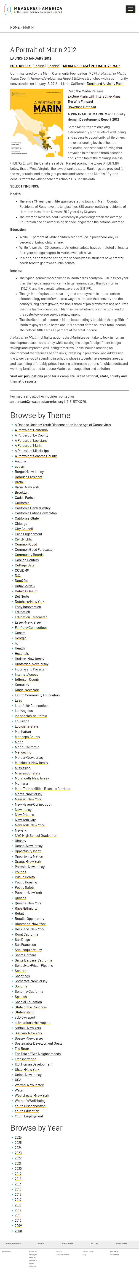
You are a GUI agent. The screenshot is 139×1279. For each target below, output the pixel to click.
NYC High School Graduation (36, 835)
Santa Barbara (25, 955)
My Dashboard (114, 1255)
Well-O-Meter (114, 1252)
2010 (18, 1220)
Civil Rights (23, 539)
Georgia (21, 638)
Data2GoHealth (26, 591)
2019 (18, 1174)
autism (20, 466)
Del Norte (22, 596)
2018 (18, 1179)
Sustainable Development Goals (38, 1043)
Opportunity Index (28, 851)
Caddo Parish (25, 498)
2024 (18, 1148)
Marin (19, 742)
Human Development (13, 1243)
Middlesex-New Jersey (31, 763)
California (22, 503)
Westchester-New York (32, 1095)
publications (33, 376)
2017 (18, 1184)
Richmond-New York (30, 924)
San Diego (22, 939)
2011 (18, 1215)
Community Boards (29, 555)
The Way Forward (80, 102)
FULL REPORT (21, 66)
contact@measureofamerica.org (39, 401)
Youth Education (27, 1111)
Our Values (33, 1252)
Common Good (26, 544)
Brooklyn (21, 492)
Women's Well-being (30, 1101)
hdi (17, 643)
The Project (33, 1255)
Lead (18, 700)
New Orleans (24, 815)
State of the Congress (31, 1007)
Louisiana (22, 721)
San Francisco (25, 945)
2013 (18, 1205)
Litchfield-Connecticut (32, 706)
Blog (84, 1255)
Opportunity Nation (29, 856)
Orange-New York (28, 861)
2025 (18, 1143)
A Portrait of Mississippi (32, 451)
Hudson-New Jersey (29, 659)
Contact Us (33, 1260)
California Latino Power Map (36, 513)
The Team (32, 1258)
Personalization (121, 1243)
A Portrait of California (31, 430)
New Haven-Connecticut (33, 804)
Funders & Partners (62, 1255)
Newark (21, 830)
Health (20, 648)
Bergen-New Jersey (29, 472)
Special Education (28, 1002)
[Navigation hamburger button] (131, 9)
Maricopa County (27, 737)
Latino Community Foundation (37, 695)
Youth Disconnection (30, 1106)
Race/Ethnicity (26, 908)
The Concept (6, 1252)
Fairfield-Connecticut (31, 627)
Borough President (28, 477)
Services (59, 1252)
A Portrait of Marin (28, 445)
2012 (18, 1210)
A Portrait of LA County (31, 435)
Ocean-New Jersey (29, 846)
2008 (18, 1231)
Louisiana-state (26, 726)
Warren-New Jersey (29, 1085)
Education (22, 612)
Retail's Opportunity (29, 919)
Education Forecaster (31, 617)
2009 (18, 1226)
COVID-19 (22, 570)
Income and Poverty (29, 669)
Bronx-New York (27, 487)
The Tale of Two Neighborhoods (38, 1054)
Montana (21, 783)
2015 (18, 1194)
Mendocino (23, 752)
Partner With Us (67, 1243)
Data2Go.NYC (25, 586)
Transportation (25, 1059)
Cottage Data (25, 565)
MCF (92, 73)
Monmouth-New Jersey (32, 778)
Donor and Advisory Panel (105, 84)
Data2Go (21, 581)
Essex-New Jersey (28, 622)
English (39, 66)
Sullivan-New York (28, 1033)
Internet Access (26, 674)
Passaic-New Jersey (30, 867)
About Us (40, 1243)
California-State (27, 518)
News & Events (88, 1252)
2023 (18, 1153)
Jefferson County (27, 679)
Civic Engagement (28, 534)
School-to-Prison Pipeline (34, 965)
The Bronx (22, 1049)
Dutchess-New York (29, 602)
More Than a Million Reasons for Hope (42, 789)
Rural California (26, 934)
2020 (18, 1168)
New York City (25, 820)
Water (19, 1090)
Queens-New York (28, 903)
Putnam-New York (28, 893)
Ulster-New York (27, 1069)
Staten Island (24, 1012)
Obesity (20, 841)
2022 (18, 1158)
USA (18, 1080)
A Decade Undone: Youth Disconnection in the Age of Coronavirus (63, 425)
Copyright (32, 1266)
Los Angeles (24, 711)
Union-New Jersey (28, 1075)
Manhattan (23, 731)
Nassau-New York (28, 799)
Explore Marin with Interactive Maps (94, 96)
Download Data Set (82, 107)
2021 (18, 1163)
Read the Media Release (86, 91)
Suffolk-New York (28, 1028)
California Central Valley (33, 508)
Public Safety (25, 887)
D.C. (18, 576)
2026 (18, 1137)
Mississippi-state (27, 773)
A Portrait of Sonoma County (36, 456)
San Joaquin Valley (28, 950)
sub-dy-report (25, 1017)
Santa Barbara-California (33, 960)
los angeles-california (31, 716)
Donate (31, 1263)
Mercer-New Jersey (29, 757)
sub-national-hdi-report (32, 1023)
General (21, 633)
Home (15, 27)
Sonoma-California (29, 991)
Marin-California (27, 747)
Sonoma (21, 986)
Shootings (22, 976)
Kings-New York (27, 690)
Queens (20, 898)
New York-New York (30, 825)
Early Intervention (28, 607)
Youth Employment (29, 1116)
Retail (19, 913)
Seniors (20, 971)
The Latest (94, 1243)
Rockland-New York (30, 929)
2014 (18, 1200)
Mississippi (23, 768)
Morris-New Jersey (28, 794)
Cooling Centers (27, 560)
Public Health (25, 877)
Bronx (19, 482)
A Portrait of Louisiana (31, 440)
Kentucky (22, 685)
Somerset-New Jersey (31, 981)
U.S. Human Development (33, 1064)
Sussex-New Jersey (29, 1038)
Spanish (53, 66)
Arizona (20, 461)
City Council (24, 529)
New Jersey (23, 810)
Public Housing (26, 882)
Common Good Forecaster (34, 549)
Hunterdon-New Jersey (31, 664)
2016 (18, 1189)
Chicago (21, 523)
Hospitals (22, 653)
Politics (20, 872)
